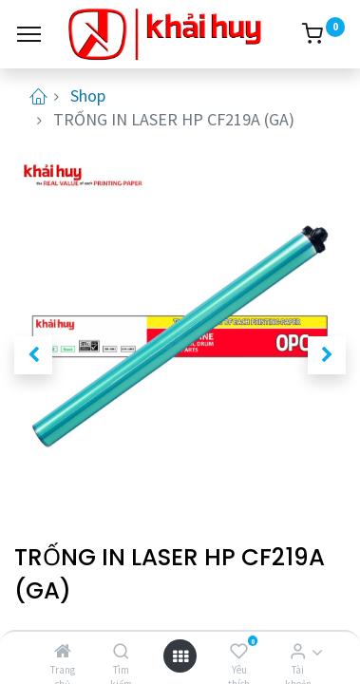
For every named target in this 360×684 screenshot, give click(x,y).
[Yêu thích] (239, 651)
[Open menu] (180, 656)
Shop (87, 95)
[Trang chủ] (62, 651)
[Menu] (29, 34)
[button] (33, 355)
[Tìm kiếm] (121, 651)
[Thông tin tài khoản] (298, 651)
